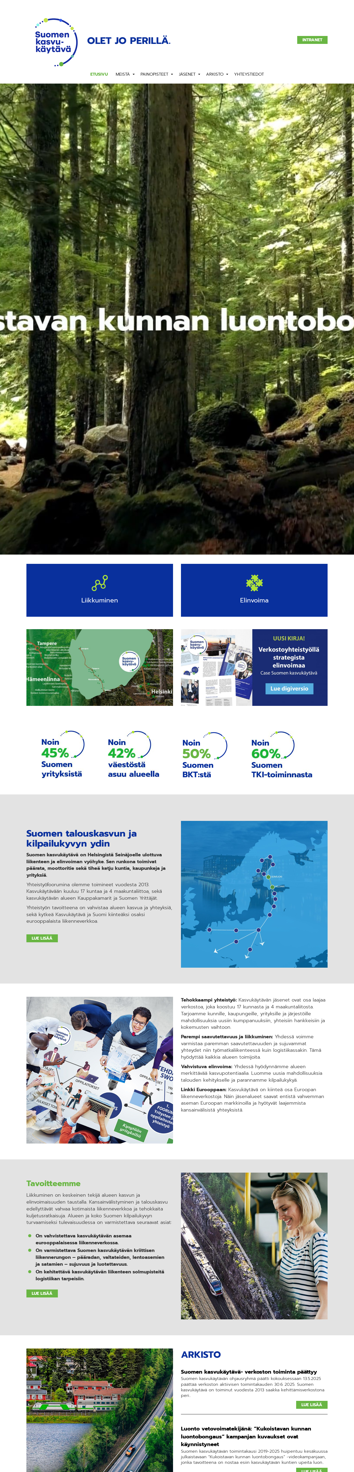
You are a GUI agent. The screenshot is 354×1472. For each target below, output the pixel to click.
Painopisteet (154, 74)
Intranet (312, 40)
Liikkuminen (100, 601)
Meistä (123, 74)
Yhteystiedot (249, 74)
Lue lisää (42, 939)
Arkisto (214, 74)
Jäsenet (187, 74)
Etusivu (99, 74)
